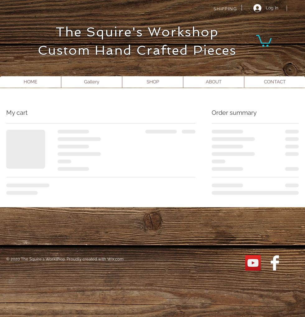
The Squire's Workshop (137, 32)
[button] (264, 40)
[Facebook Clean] (275, 263)
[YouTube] (253, 263)
